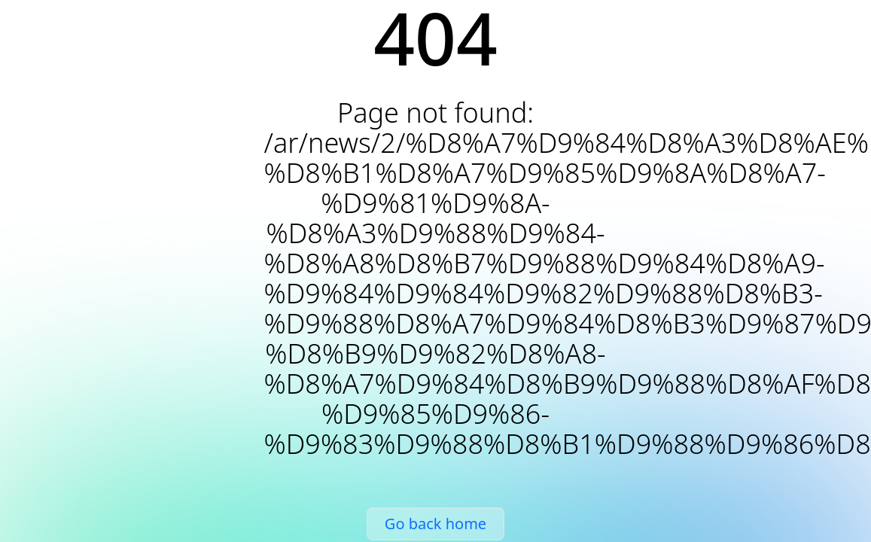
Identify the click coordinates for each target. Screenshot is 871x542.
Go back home (435, 523)
